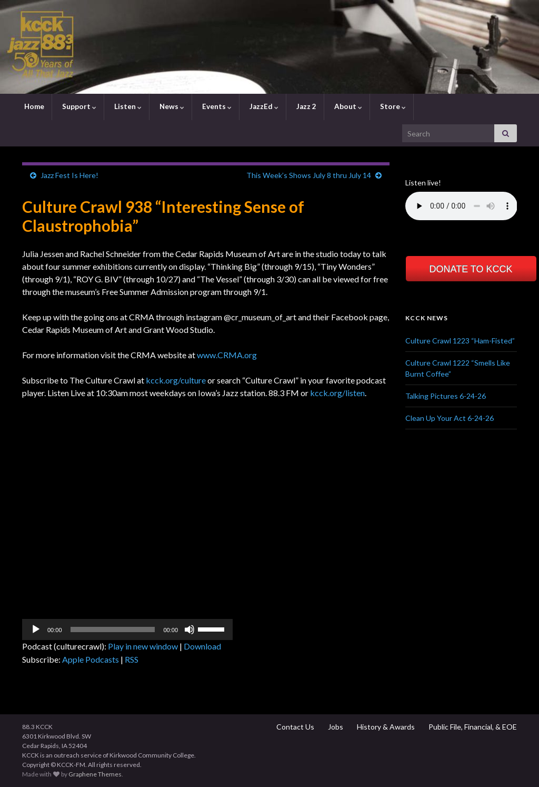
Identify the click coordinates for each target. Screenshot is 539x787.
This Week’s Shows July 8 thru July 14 (308, 175)
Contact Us (294, 726)
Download (202, 646)
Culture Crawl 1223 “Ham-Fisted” (460, 340)
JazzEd (263, 106)
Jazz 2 (305, 106)
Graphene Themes (95, 774)
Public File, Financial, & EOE (472, 726)
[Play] (36, 629)
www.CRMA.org (227, 355)
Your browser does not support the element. (461, 206)
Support (78, 106)
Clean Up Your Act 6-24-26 (449, 418)
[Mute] (189, 629)
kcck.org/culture (176, 380)
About (347, 106)
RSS (131, 659)
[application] (127, 629)
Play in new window (143, 646)
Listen (127, 106)
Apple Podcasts (90, 659)
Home (33, 106)
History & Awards (385, 726)
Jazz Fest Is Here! (69, 175)
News (171, 106)
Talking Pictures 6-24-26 (445, 395)
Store (392, 106)
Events (216, 106)
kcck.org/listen (337, 393)
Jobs (334, 726)
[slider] (113, 629)
